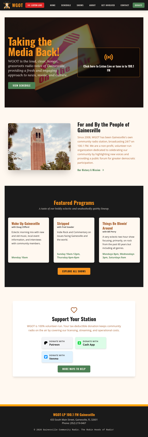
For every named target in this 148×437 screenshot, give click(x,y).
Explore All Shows (74, 271)
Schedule (66, 5)
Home (53, 5)
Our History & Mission (90, 170)
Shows (80, 5)
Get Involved (108, 5)
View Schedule (22, 85)
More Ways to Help (74, 369)
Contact (125, 5)
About (92, 5)
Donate (138, 5)
